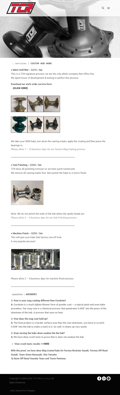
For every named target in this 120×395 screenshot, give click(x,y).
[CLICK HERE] (20, 88)
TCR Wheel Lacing (41, 378)
